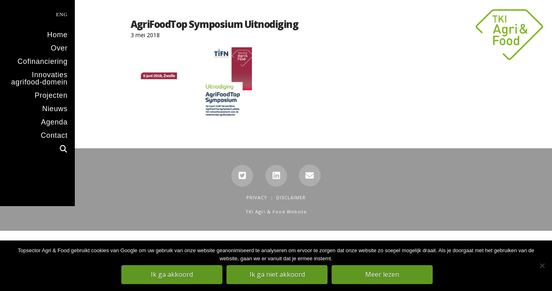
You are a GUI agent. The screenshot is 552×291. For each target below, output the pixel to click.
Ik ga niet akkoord (278, 275)
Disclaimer (291, 197)
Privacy (256, 197)
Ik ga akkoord (173, 275)
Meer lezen (383, 275)
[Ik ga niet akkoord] (542, 266)
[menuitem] (37, 13)
